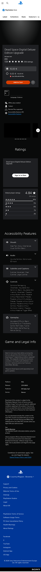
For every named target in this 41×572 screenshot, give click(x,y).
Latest (5, 17)
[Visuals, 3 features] (20, 245)
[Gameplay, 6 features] (20, 323)
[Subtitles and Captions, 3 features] (20, 271)
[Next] (38, 130)
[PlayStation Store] (10, 10)
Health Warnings (10, 429)
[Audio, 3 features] (20, 258)
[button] (14, 114)
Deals (24, 17)
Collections (14, 17)
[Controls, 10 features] (20, 295)
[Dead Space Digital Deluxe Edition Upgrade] (17, 130)
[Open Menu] (2, 3)
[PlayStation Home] (20, 3)
